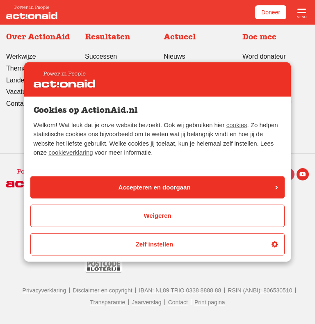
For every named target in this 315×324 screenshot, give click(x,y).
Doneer (270, 12)
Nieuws (174, 56)
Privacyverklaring (44, 290)
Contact (178, 302)
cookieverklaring (70, 152)
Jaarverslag (146, 302)
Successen (101, 56)
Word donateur (264, 56)
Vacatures (20, 91)
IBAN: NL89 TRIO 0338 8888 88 (180, 290)
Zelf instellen (207, 244)
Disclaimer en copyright (102, 290)
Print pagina (209, 302)
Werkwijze (21, 56)
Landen (17, 80)
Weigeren (157, 215)
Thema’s (18, 68)
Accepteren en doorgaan (198, 187)
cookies (236, 124)
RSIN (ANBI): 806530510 (260, 290)
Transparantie (107, 302)
